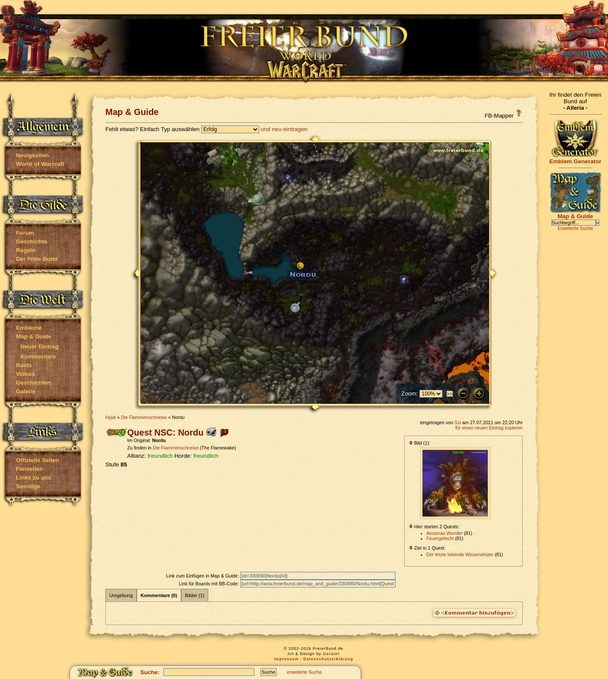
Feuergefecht (440, 538)
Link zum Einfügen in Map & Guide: (203, 575)
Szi (458, 422)
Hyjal (110, 417)
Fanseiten (29, 469)
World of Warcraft (40, 164)
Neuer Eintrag (39, 346)
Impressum (286, 659)
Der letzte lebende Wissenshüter (459, 554)
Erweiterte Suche (575, 228)
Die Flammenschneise (144, 417)
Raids (24, 365)
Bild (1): (419, 443)
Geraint (331, 654)
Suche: (149, 672)
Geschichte (31, 241)
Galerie (26, 391)
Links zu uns (33, 477)
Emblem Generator (575, 159)
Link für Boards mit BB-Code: (209, 583)
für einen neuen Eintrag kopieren (489, 427)
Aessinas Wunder (444, 533)
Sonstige (28, 486)
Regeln (25, 250)
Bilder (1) (195, 595)
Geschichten (33, 382)
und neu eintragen (284, 129)
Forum (25, 233)
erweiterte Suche (304, 672)
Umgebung (121, 595)
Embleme (29, 327)
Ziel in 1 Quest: (427, 548)
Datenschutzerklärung (329, 659)
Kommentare (38, 356)
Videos (25, 374)
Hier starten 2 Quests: (434, 526)
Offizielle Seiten (37, 460)
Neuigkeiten (32, 155)
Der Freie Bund (37, 259)
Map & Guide (33, 336)
